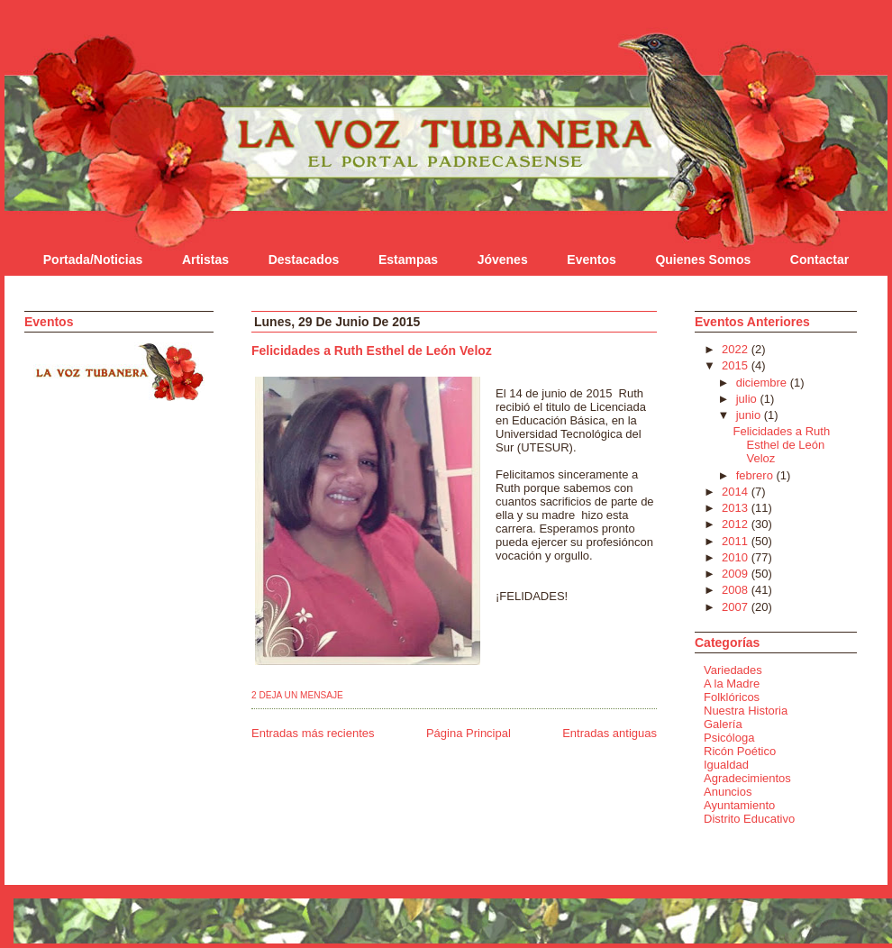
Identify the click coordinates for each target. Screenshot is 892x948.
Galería (723, 724)
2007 (736, 607)
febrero (756, 475)
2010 (736, 557)
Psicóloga (729, 737)
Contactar (819, 259)
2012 (736, 524)
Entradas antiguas (609, 733)
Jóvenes (503, 259)
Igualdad (726, 764)
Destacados (304, 259)
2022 (736, 349)
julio (748, 399)
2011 (736, 541)
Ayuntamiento (739, 805)
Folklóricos (732, 697)
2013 (736, 508)
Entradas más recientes (313, 733)
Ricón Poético (740, 751)
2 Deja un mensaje (297, 695)
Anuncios (727, 791)
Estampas (408, 259)
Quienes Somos (703, 259)
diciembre (763, 382)
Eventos (591, 259)
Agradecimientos (747, 778)
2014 (736, 491)
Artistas (205, 259)
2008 (736, 590)
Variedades (733, 670)
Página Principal (468, 733)
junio (750, 415)
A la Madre (732, 683)
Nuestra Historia (745, 710)
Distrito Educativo (749, 818)
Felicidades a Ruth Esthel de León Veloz (371, 350)
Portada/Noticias (92, 259)
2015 (736, 365)
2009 (736, 573)
